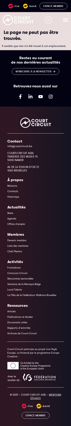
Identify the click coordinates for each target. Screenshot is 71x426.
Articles (11, 311)
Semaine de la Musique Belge (24, 284)
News (10, 213)
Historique (13, 196)
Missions (12, 185)
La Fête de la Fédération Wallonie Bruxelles (31, 295)
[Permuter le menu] (65, 20)
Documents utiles (17, 322)
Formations (14, 267)
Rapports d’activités (18, 327)
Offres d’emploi (16, 224)
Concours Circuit (17, 273)
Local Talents (14, 289)
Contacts (12, 191)
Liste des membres (17, 245)
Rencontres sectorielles (20, 278)
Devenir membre (16, 240)
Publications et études (20, 316)
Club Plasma (14, 251)
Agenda (11, 218)
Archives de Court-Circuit (22, 333)
